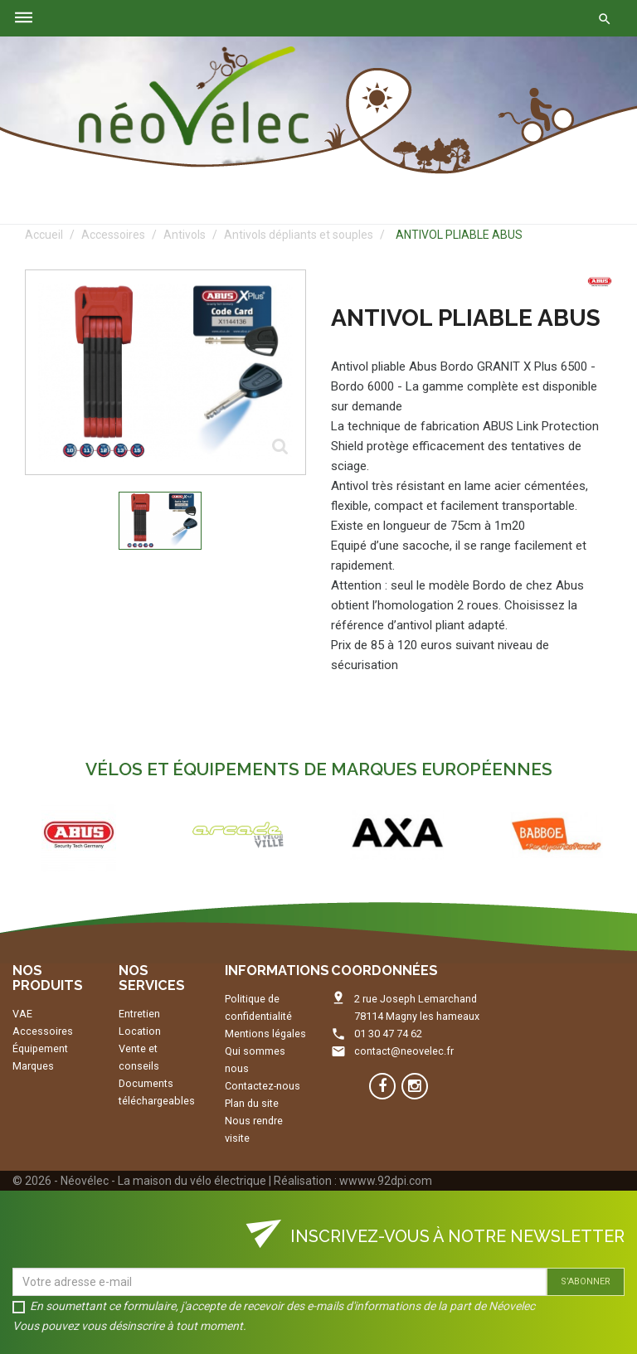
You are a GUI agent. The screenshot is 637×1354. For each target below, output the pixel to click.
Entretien (139, 1013)
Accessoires (42, 1031)
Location (140, 1031)
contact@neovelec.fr (404, 1051)
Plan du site (252, 1103)
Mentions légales (265, 1033)
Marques (33, 1066)
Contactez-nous (262, 1086)
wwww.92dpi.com (385, 1180)
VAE (22, 1013)
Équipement (40, 1048)
